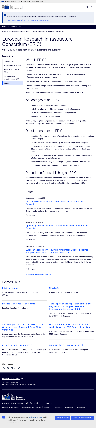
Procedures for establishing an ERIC (12, 77)
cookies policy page (35, 417)
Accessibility (81, 407)
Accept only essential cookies (82, 417)
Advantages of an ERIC (13, 65)
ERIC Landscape (10, 288)
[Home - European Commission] (13, 6)
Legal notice (69, 407)
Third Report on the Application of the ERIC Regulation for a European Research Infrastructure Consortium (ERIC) (70, 306)
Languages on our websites (31, 407)
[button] (4, 368)
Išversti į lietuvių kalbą (14, 20)
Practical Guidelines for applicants (18, 303)
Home (4, 31)
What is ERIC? (9, 61)
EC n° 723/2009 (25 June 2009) (17, 345)
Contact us (48, 403)
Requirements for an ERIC (11, 70)
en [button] (87, 7)
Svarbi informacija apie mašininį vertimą (36, 20)
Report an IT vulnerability (10, 407)
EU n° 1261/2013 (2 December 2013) (66, 345)
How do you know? (39, 1)
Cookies (47, 407)
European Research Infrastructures (19, 31)
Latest (6, 83)
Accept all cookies (63, 417)
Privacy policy (57, 407)
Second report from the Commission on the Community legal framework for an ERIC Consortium (23, 327)
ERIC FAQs (54, 288)
